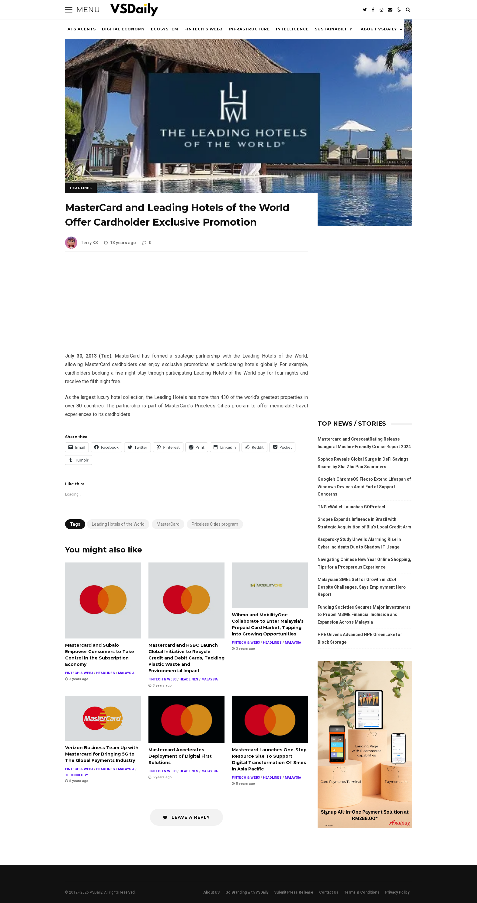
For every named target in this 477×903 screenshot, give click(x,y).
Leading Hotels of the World (118, 524)
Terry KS (81, 242)
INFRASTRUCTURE (249, 29)
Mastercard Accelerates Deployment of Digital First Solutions (186, 719)
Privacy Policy (397, 892)
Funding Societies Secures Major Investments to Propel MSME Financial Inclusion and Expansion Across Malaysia (364, 614)
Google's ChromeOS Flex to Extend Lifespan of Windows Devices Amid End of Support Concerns (364, 486)
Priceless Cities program (215, 524)
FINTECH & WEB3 (203, 29)
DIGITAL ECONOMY (123, 29)
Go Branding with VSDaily (246, 892)
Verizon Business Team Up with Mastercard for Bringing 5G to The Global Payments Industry (103, 718)
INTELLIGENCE (292, 29)
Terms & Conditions (361, 892)
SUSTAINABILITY (333, 29)
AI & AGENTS (82, 29)
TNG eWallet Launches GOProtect (351, 506)
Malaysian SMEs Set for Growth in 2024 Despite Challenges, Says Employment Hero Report (362, 587)
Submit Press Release (293, 892)
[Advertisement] (186, 306)
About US (211, 892)
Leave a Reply (186, 817)
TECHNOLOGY (76, 775)
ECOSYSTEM (164, 29)
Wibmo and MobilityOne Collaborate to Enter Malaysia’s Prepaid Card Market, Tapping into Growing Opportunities (270, 585)
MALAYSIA (126, 673)
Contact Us (328, 892)
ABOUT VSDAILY (379, 29)
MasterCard (168, 524)
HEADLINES (81, 188)
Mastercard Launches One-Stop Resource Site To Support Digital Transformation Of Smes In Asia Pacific (270, 719)
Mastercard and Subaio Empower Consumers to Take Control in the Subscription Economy (103, 600)
